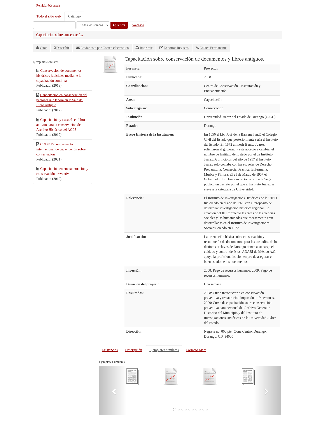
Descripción (133, 350)
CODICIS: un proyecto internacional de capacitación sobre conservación (61, 149)
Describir (62, 48)
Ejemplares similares (164, 350)
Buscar (119, 25)
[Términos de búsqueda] (54, 25)
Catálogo (74, 16)
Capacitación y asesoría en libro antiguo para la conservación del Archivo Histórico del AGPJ (60, 125)
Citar (43, 48)
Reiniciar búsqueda (48, 5)
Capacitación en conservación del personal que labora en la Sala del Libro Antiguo (61, 100)
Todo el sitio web (49, 16)
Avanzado (138, 25)
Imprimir (146, 48)
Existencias (110, 350)
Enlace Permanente (213, 48)
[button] (112, 390)
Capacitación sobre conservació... (59, 35)
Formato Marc (196, 350)
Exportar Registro (176, 48)
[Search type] (93, 25)
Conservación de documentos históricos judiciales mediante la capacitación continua (58, 75)
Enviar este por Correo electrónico (104, 48)
